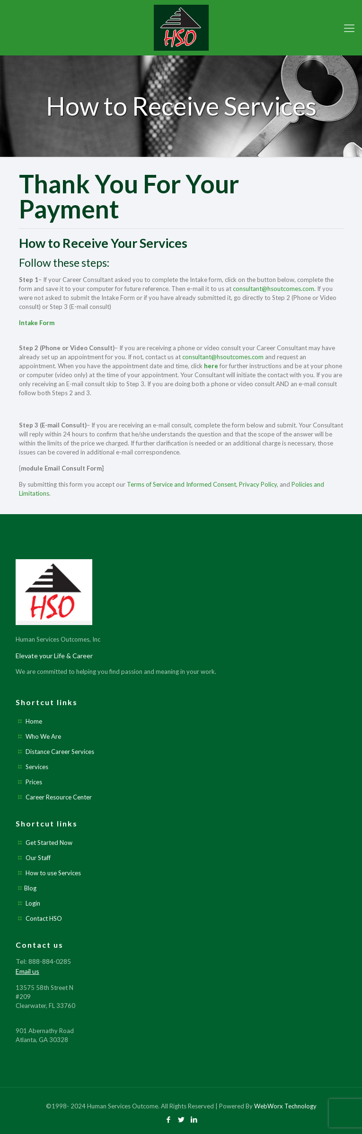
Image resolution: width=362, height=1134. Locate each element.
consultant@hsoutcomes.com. (274, 288)
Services (37, 767)
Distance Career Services (60, 751)
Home (34, 721)
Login (33, 903)
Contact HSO (44, 918)
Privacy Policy (258, 484)
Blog (30, 888)
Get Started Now (49, 842)
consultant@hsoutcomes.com (223, 357)
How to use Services (53, 873)
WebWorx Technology (285, 1106)
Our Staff (38, 858)
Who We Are (43, 736)
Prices (34, 782)
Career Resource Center (59, 797)
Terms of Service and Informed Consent (181, 484)
